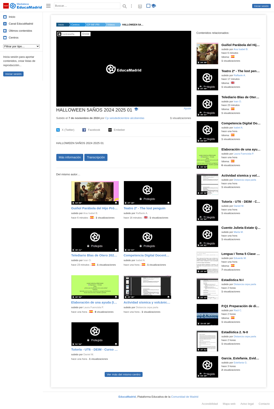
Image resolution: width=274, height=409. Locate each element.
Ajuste (187, 108)
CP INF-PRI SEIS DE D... (93, 24)
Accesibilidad (210, 403)
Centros (13, 37)
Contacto (264, 403)
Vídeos (111, 24)
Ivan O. (87, 260)
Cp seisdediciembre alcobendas (124, 118)
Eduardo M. (240, 258)
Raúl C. (238, 310)
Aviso (247, 403)
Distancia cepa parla (147, 307)
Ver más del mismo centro (123, 374)
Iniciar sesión (261, 6)
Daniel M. (88, 354)
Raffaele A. (142, 213)
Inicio (12, 16)
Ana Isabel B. (90, 213)
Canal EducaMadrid (21, 23)
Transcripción (96, 157)
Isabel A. (140, 260)
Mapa (229, 403)
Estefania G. (240, 362)
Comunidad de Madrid (184, 396)
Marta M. (239, 232)
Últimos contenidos (20, 30)
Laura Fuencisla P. (93, 307)
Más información (70, 157)
